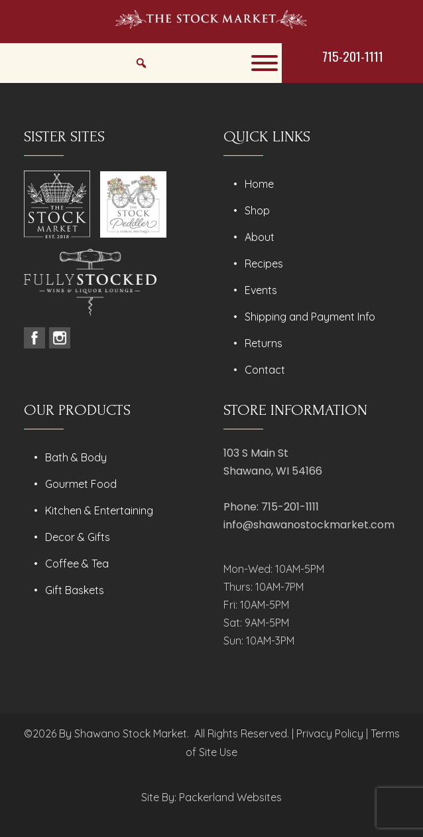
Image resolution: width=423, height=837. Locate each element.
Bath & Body (76, 457)
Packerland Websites (230, 797)
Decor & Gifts (77, 537)
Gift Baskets (74, 590)
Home (259, 183)
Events (261, 290)
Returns (263, 343)
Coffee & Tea (77, 563)
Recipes (264, 263)
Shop (257, 210)
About (259, 237)
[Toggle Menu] (264, 63)
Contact (265, 369)
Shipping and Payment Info (310, 316)
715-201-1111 (352, 55)
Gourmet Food (81, 484)
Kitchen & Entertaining (99, 510)
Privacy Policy (329, 733)
